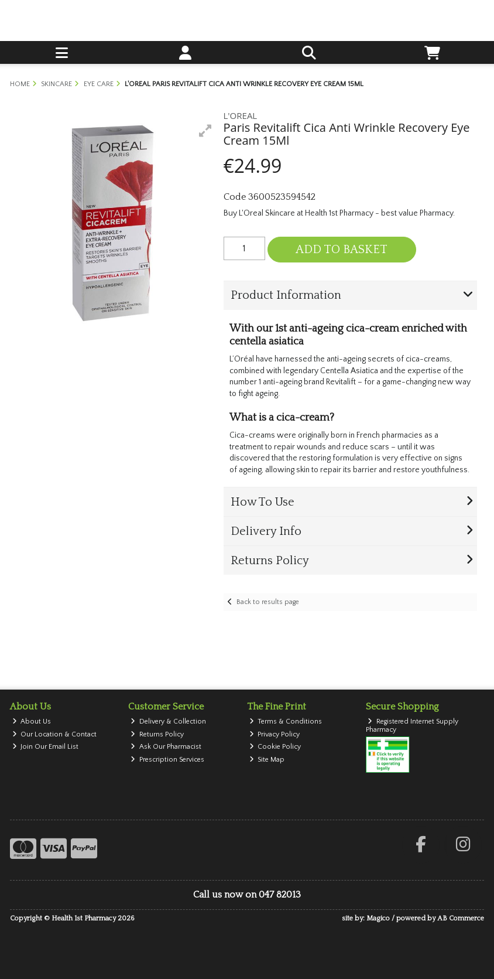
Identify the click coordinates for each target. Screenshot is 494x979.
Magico (378, 918)
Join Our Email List (45, 747)
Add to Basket (341, 249)
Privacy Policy (274, 734)
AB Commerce (460, 918)
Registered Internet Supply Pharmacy (412, 726)
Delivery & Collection (168, 721)
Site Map (267, 759)
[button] (205, 130)
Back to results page (267, 602)
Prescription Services (167, 759)
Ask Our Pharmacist (166, 747)
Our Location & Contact (54, 734)
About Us (32, 721)
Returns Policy (157, 734)
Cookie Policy (275, 747)
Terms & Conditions (286, 721)
